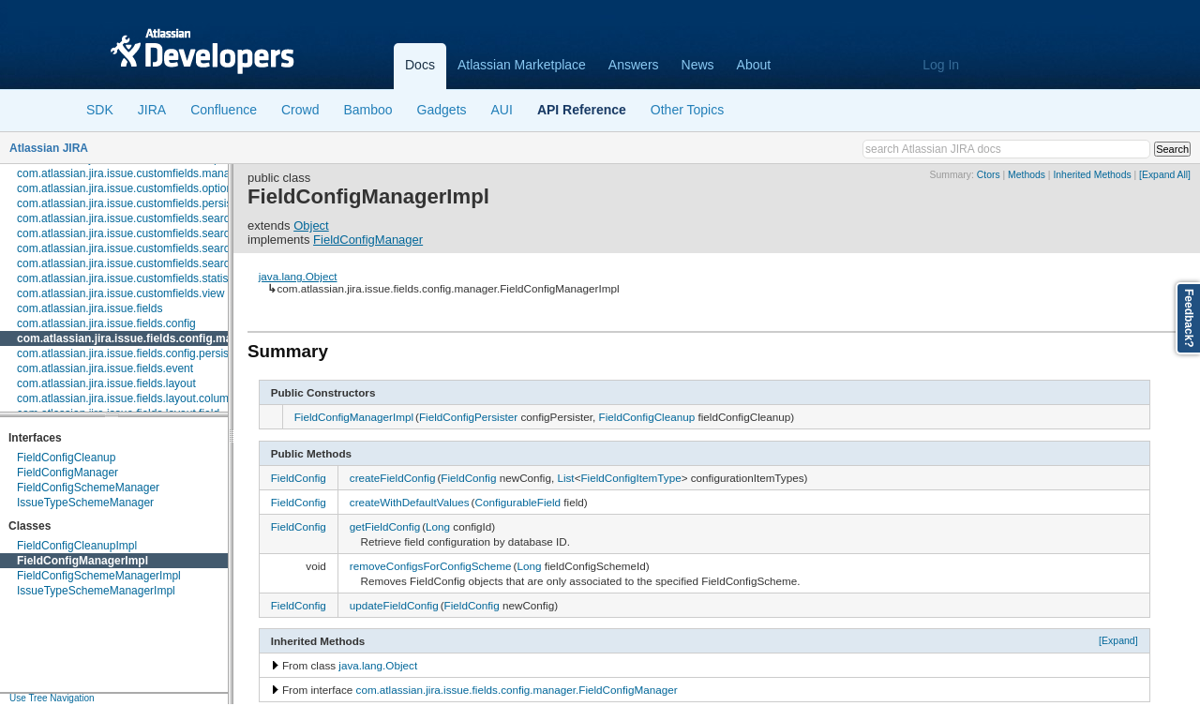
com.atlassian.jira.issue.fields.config (106, 323)
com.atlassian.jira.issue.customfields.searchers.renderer (157, 248)
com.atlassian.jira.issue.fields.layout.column (126, 398)
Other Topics (687, 109)
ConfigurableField (517, 502)
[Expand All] (1165, 175)
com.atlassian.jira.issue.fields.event (105, 368)
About (754, 64)
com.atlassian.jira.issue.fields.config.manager (139, 338)
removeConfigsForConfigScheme (431, 566)
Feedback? (1188, 318)
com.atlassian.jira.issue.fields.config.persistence (136, 353)
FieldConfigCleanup (66, 457)
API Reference (581, 109)
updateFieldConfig (394, 605)
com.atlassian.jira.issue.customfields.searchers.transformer (164, 263)
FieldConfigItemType (630, 478)
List (565, 478)
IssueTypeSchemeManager (85, 502)
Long (438, 526)
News (698, 64)
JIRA (152, 109)
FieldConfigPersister (468, 417)
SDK (99, 109)
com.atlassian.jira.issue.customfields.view (120, 293)
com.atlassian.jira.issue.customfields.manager (132, 173)
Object (311, 225)
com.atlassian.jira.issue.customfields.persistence (138, 203)
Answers (633, 64)
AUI (502, 109)
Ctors (988, 175)
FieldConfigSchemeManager (88, 487)
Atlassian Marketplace (522, 64)
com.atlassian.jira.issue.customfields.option (124, 188)
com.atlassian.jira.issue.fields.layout (106, 383)
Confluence (223, 109)
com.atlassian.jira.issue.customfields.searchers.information (163, 233)
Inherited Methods (1092, 175)
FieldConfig (298, 478)
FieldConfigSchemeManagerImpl (99, 575)
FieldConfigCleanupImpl (77, 545)
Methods (1026, 175)
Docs (420, 64)
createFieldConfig (393, 478)
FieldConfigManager (67, 472)
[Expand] (1118, 640)
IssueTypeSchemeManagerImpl (96, 590)
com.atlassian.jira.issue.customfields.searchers (134, 218)
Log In (940, 64)
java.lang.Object (298, 276)
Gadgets (442, 109)
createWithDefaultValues (410, 502)
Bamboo (367, 109)
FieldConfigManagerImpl (82, 560)
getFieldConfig (385, 526)
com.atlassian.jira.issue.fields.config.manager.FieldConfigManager (517, 689)
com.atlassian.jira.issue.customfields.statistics (131, 278)
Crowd (300, 109)
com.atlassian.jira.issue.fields (89, 308)
